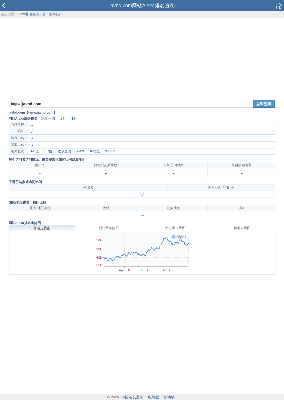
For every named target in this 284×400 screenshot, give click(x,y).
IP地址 (95, 151)
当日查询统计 (52, 14)
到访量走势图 (109, 228)
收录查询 (64, 151)
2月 (63, 118)
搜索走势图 (242, 228)
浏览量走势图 (175, 228)
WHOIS (110, 151)
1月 (74, 118)
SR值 (48, 151)
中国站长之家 (132, 397)
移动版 (169, 397)
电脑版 (153, 397)
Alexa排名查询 (28, 14)
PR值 (35, 151)
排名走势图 (42, 228)
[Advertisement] (142, 58)
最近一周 (47, 118)
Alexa (80, 151)
